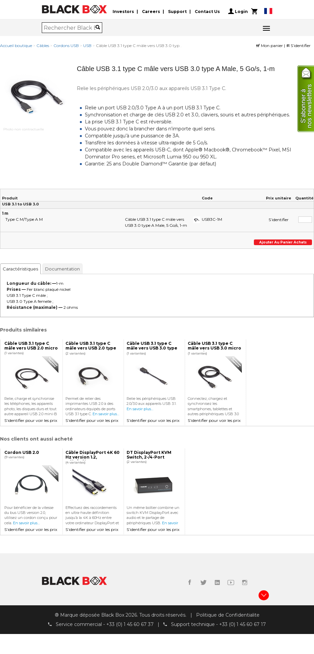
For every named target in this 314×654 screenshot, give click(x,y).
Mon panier (270, 45)
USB (87, 45)
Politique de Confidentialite (228, 615)
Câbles (42, 45)
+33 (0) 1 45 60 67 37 (130, 625)
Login (238, 11)
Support (177, 11)
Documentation (62, 268)
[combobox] (70, 27)
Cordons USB (66, 45)
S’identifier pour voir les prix (30, 420)
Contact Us (207, 11)
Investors (123, 11)
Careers (151, 11)
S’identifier (298, 45)
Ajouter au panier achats (282, 242)
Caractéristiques (20, 268)
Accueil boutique (16, 45)
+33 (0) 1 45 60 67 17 (242, 625)
